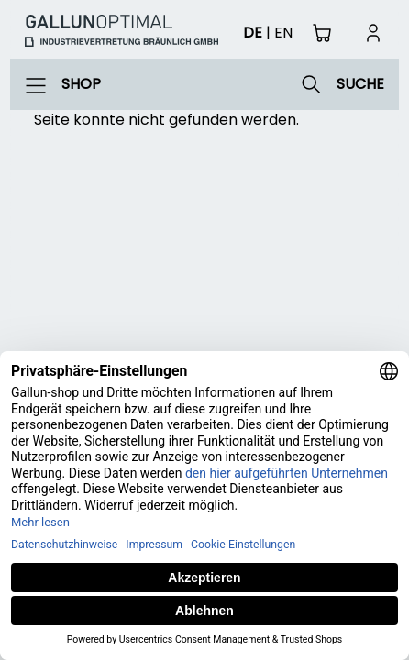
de (252, 32)
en (283, 32)
